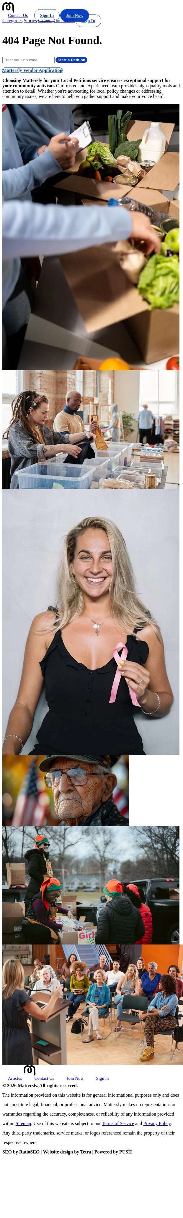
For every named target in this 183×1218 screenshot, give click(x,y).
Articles (15, 1078)
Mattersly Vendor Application (32, 70)
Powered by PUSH (113, 1151)
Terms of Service (118, 1123)
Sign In (47, 15)
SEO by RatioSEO (21, 1151)
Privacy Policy (157, 1123)
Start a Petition (71, 60)
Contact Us (18, 15)
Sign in (102, 1078)
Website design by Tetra (67, 1151)
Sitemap (23, 1123)
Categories (12, 20)
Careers (45, 20)
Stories (30, 20)
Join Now (74, 15)
